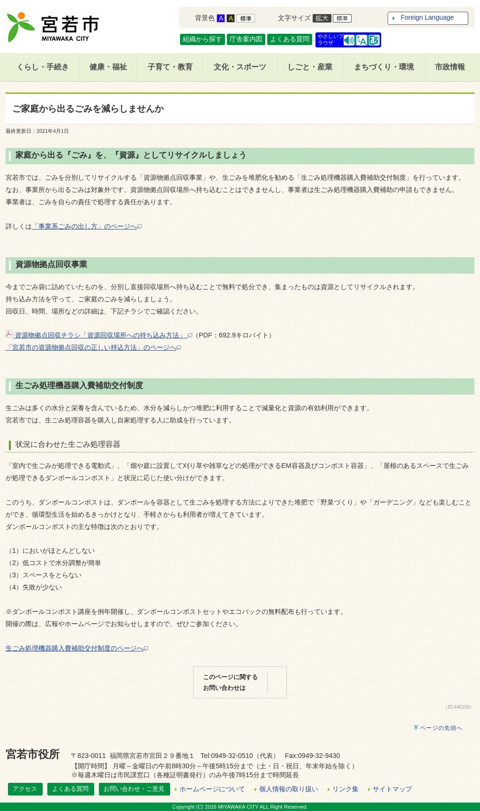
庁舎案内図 (246, 39)
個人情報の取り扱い (288, 789)
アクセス (25, 788)
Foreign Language (427, 17)
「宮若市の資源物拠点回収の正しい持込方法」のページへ (93, 347)
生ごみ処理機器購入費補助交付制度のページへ (77, 648)
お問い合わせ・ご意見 (134, 788)
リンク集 (345, 789)
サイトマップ (392, 789)
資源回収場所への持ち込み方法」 (139, 335)
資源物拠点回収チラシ (43, 335)
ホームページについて (212, 789)
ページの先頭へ (441, 728)
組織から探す (202, 39)
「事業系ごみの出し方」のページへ (87, 226)
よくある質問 (289, 39)
